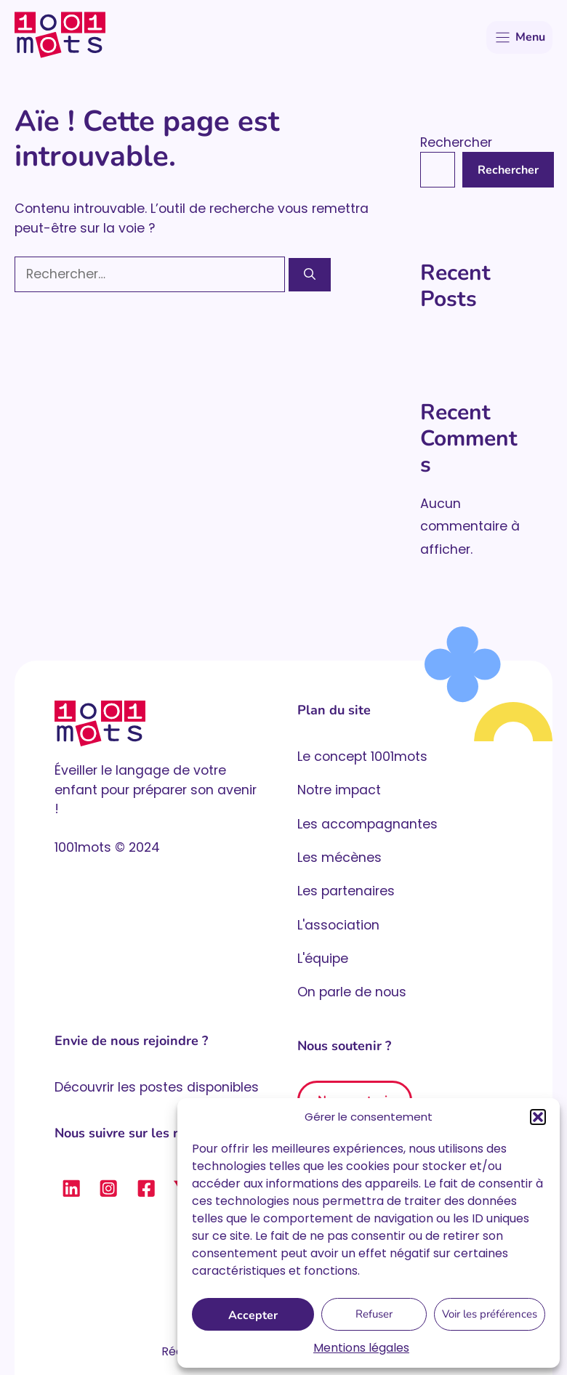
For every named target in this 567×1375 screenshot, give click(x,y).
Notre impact (339, 790)
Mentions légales (361, 1347)
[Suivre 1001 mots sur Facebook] (146, 1188)
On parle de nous (351, 992)
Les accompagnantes (367, 824)
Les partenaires (346, 891)
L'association (338, 925)
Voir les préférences (489, 1314)
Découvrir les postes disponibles (157, 1087)
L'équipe (322, 958)
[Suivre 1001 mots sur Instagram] (108, 1188)
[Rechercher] (310, 274)
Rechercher (456, 142)
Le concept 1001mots (362, 756)
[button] (538, 1117)
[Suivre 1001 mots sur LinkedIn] (71, 1188)
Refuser (374, 1314)
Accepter (253, 1315)
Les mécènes (339, 857)
